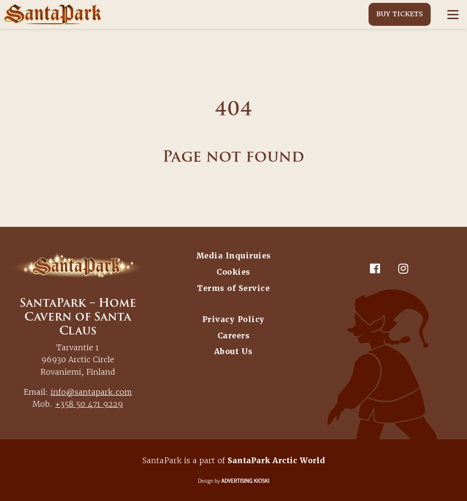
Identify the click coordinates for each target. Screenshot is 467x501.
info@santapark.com (91, 392)
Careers (233, 336)
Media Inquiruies (233, 256)
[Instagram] (403, 268)
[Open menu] (452, 14)
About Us (233, 351)
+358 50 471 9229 (89, 404)
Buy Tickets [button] (399, 14)
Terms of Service (233, 288)
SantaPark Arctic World (276, 461)
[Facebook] (375, 268)
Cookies (233, 272)
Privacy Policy (233, 319)
